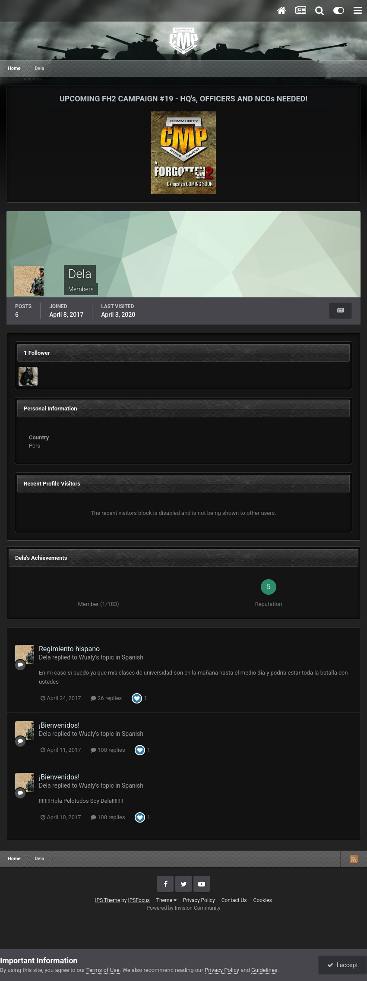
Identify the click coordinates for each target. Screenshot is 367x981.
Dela (45, 657)
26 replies (106, 698)
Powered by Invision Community (184, 908)
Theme (166, 900)
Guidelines (264, 970)
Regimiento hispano (69, 649)
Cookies (262, 900)
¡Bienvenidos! (59, 725)
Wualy (87, 657)
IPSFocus (138, 900)
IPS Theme (107, 900)
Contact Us (234, 900)
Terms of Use (103, 970)
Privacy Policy (199, 900)
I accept (342, 965)
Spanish (132, 657)
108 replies (108, 750)
